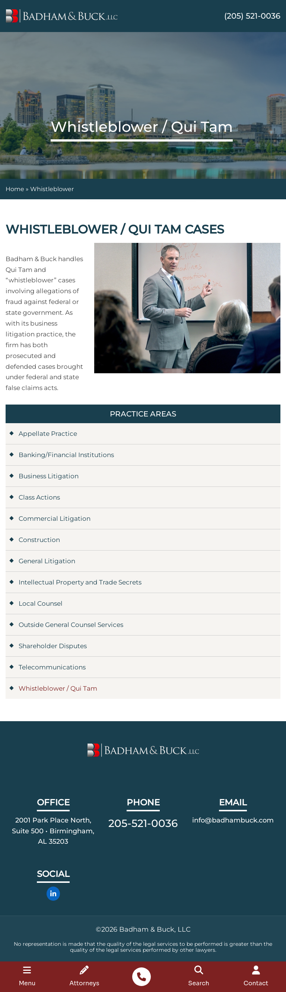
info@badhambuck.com (233, 820)
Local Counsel (41, 603)
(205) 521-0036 (252, 15)
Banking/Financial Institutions (66, 455)
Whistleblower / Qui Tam (58, 688)
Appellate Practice (48, 433)
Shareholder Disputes (53, 646)
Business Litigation (49, 476)
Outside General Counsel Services (71, 624)
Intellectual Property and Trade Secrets (80, 582)
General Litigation (47, 561)
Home (15, 189)
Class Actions (39, 497)
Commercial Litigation (54, 518)
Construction (39, 539)
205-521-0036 (143, 823)
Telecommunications (52, 667)
